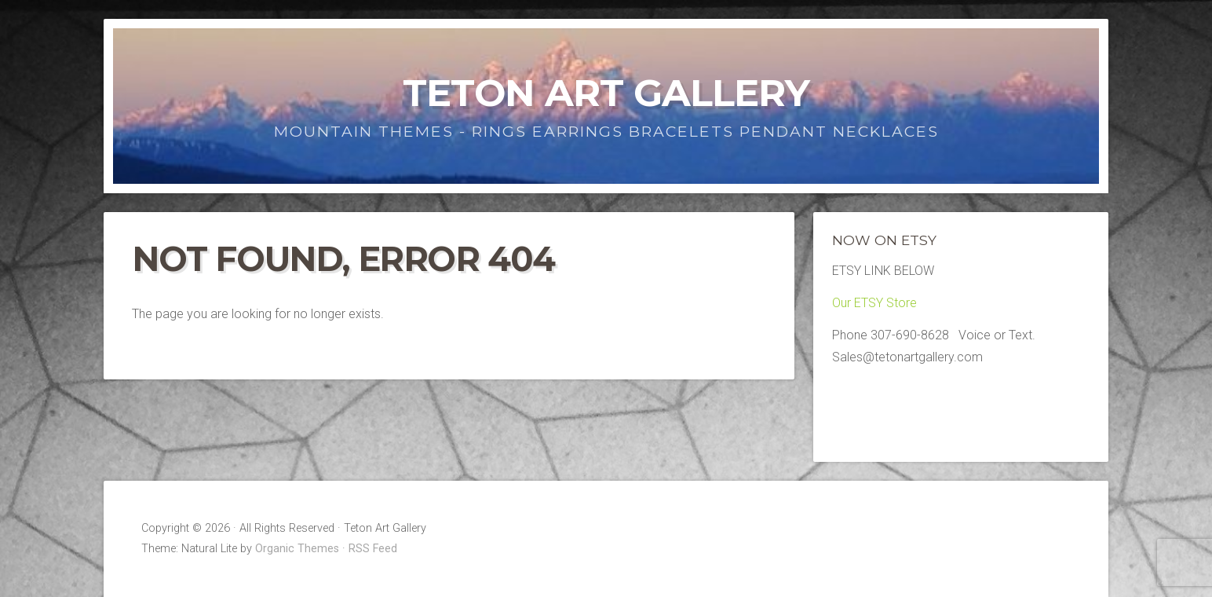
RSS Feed (373, 548)
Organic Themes (297, 548)
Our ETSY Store (874, 302)
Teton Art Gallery (606, 92)
